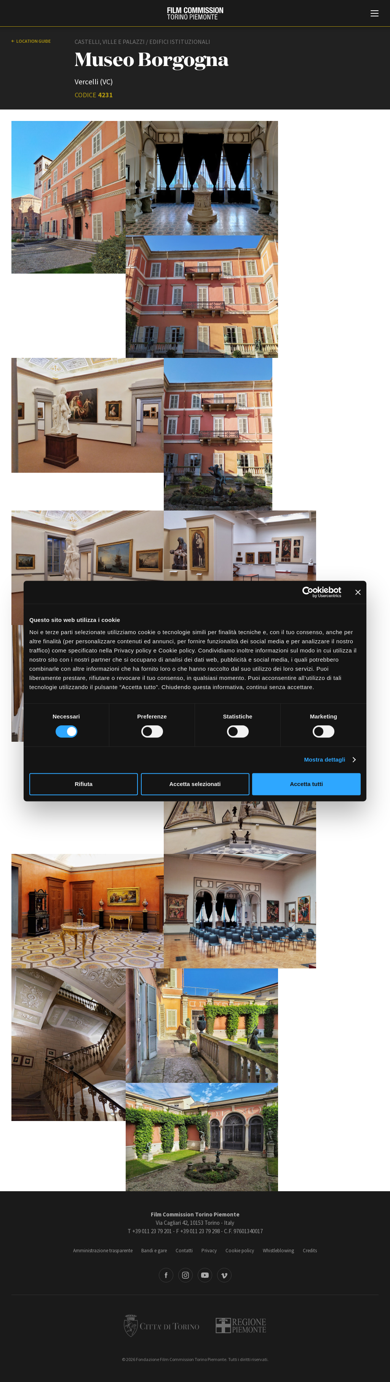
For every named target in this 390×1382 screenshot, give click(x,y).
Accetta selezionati (195, 784)
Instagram (185, 1275)
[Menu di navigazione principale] (375, 14)
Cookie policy (239, 1250)
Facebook (166, 1275)
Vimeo (224, 1275)
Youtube (205, 1275)
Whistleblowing (278, 1250)
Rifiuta (84, 784)
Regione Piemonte (241, 1325)
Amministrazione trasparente (103, 1250)
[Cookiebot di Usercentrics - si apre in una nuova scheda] (308, 592)
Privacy (209, 1250)
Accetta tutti (306, 784)
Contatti (184, 1250)
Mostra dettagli (324, 759)
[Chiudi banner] (358, 592)
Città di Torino (161, 1325)
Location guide (33, 41)
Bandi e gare (154, 1250)
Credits (310, 1250)
